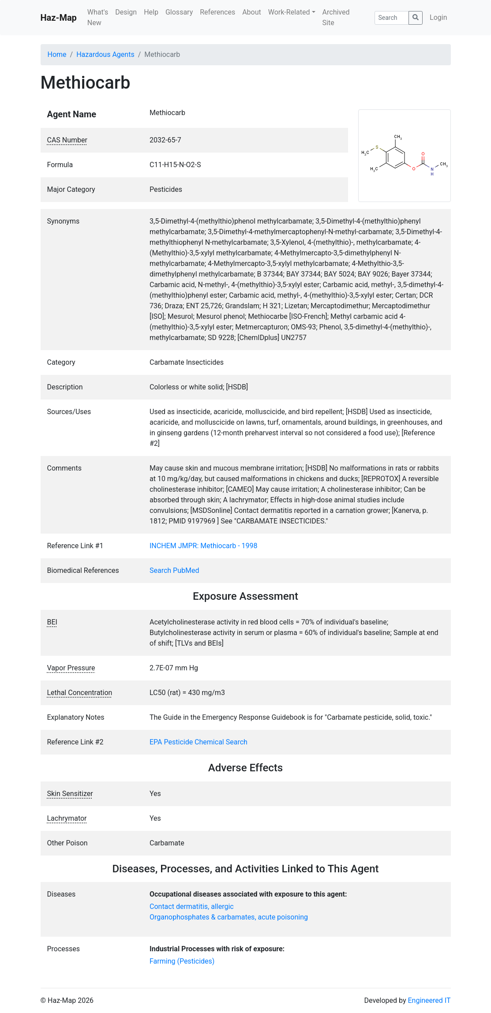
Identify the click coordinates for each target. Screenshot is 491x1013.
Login (438, 17)
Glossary (179, 12)
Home (57, 54)
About (251, 12)
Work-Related (289, 12)
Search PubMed (174, 570)
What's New (97, 17)
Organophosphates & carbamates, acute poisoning (229, 917)
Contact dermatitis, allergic (192, 906)
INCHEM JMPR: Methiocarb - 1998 (204, 546)
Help (151, 12)
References (217, 12)
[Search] (392, 18)
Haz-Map (59, 17)
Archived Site (336, 17)
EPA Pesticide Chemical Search (198, 742)
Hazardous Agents (105, 54)
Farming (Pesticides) (182, 961)
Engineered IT (429, 1000)
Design (126, 12)
